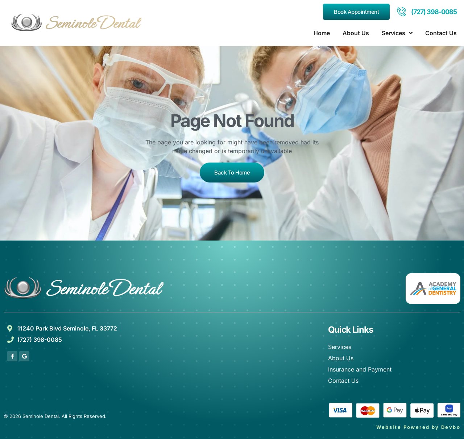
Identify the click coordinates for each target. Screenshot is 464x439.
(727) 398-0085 (434, 12)
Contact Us (441, 33)
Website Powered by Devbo (418, 427)
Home (322, 33)
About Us (356, 33)
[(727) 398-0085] (401, 11)
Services (397, 33)
